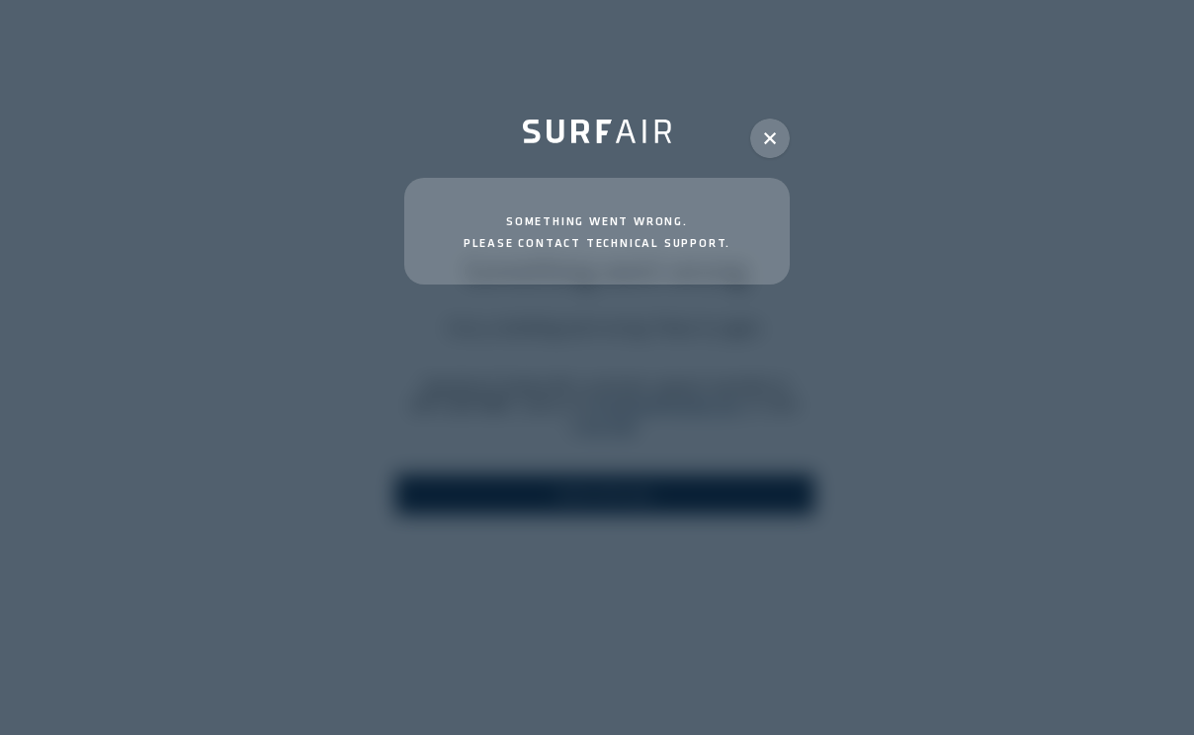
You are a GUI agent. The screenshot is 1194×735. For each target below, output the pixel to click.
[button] (770, 138)
